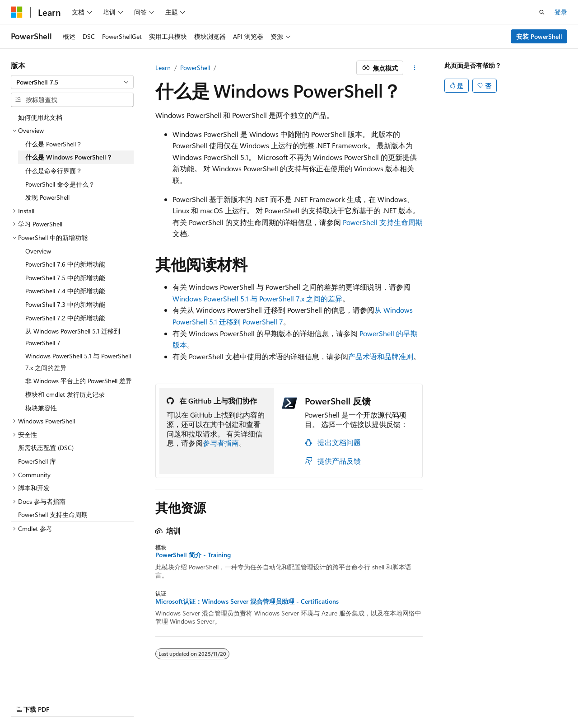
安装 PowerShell (539, 36)
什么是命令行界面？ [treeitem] (53, 170)
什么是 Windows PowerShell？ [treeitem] (68, 157)
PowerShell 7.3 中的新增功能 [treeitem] (65, 304)
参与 (403, 699)
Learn (163, 67)
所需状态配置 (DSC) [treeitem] (46, 447)
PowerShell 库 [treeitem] (37, 461)
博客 (374, 699)
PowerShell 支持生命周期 (383, 222)
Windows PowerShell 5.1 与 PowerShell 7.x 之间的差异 (257, 298)
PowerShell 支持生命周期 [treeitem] (53, 514)
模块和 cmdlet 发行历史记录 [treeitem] (65, 394)
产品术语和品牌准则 (380, 356)
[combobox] (72, 82)
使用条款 (463, 699)
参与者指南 (221, 442)
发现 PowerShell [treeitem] (47, 197)
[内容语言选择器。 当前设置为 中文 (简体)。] (36, 699)
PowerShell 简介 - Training (193, 555)
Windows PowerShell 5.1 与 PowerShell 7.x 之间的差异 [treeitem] (78, 362)
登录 (561, 12)
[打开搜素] (542, 12)
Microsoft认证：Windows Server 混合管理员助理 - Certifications (247, 601)
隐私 (427, 699)
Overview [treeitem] (38, 251)
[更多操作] (415, 68)
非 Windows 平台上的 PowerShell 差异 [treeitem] (78, 380)
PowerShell (195, 67)
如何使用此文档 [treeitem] (40, 117)
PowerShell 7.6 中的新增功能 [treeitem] (65, 264)
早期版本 (344, 699)
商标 (493, 699)
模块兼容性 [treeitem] (41, 408)
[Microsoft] (17, 12)
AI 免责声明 (304, 699)
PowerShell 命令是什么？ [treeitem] (60, 184)
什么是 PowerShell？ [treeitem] (53, 144)
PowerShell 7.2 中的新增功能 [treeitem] (65, 318)
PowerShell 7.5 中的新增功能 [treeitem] (65, 277)
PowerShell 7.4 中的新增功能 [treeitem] (65, 291)
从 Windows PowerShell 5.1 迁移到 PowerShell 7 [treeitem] (72, 337)
